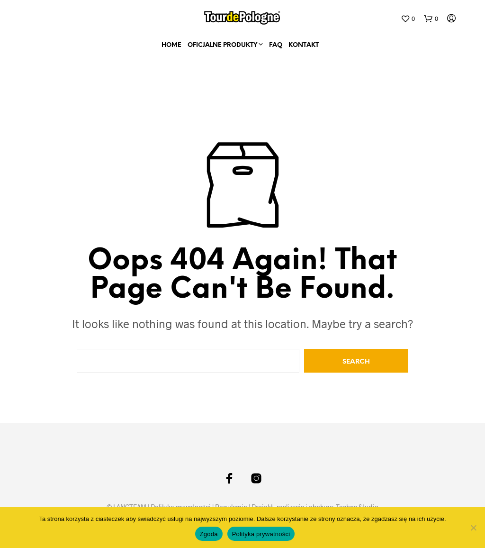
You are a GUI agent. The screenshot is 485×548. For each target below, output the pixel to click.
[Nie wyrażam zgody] (473, 527)
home (171, 45)
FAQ (275, 45)
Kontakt (303, 45)
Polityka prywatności (261, 534)
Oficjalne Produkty (222, 45)
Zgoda (209, 534)
